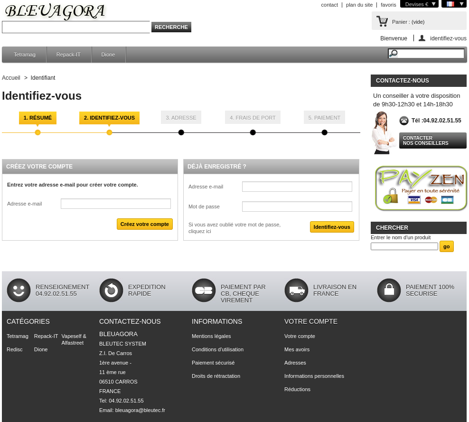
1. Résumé (38, 118)
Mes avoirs (297, 349)
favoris (388, 5)
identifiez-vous (448, 38)
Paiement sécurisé (213, 363)
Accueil (11, 78)
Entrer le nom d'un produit (401, 237)
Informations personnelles (314, 376)
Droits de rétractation (216, 376)
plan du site (359, 5)
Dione (108, 54)
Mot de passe (204, 206)
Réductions (297, 389)
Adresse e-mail (24, 203)
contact (329, 5)
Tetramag (25, 54)
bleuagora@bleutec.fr (140, 410)
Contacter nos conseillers (426, 140)
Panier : (401, 22)
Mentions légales (211, 336)
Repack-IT (68, 54)
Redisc (15, 349)
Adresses (295, 363)
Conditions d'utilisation (218, 349)
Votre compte (311, 321)
